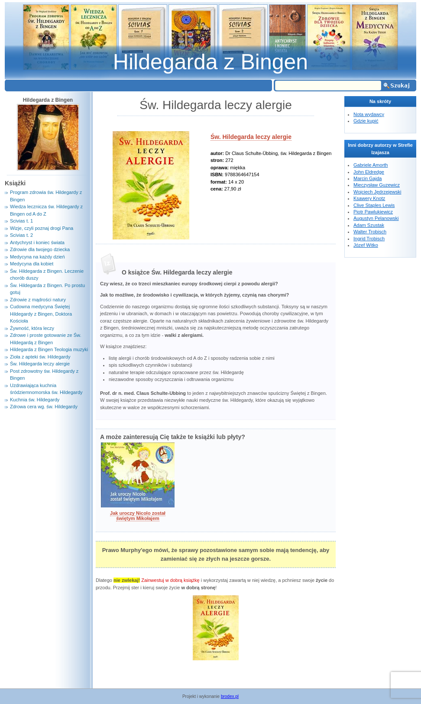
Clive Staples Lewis (374, 205)
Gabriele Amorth (370, 165)
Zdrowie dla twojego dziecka (40, 249)
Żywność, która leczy (32, 328)
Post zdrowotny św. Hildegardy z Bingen (44, 374)
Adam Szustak (368, 225)
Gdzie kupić (365, 120)
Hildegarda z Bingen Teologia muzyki (49, 349)
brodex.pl (230, 696)
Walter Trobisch (369, 231)
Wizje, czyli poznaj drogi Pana (41, 228)
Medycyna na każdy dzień (37, 256)
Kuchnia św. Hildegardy (34, 399)
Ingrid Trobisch (369, 238)
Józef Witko (365, 245)
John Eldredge (368, 171)
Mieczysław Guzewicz (376, 184)
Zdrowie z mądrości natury (38, 299)
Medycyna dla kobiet (31, 263)
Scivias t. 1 (21, 220)
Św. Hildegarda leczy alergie (250, 136)
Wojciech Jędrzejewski (377, 191)
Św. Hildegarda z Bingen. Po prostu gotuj (47, 289)
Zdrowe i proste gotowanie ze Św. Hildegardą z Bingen (45, 339)
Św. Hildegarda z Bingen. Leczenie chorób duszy (47, 274)
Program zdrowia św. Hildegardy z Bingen (46, 196)
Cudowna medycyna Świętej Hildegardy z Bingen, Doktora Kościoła (41, 313)
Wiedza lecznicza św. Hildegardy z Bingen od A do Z (46, 210)
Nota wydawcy (368, 114)
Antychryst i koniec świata (37, 242)
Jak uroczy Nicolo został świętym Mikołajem (137, 515)
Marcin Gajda (367, 178)
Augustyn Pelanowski (376, 218)
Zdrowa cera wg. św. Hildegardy (44, 406)
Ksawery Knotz (369, 198)
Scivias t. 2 (21, 235)
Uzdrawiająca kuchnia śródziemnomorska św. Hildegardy (46, 389)
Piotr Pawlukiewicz (373, 211)
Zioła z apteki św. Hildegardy (40, 356)
